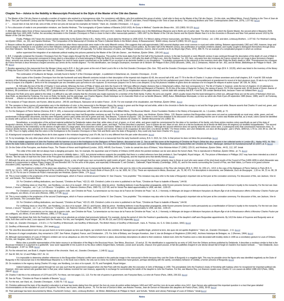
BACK (257, 21)
